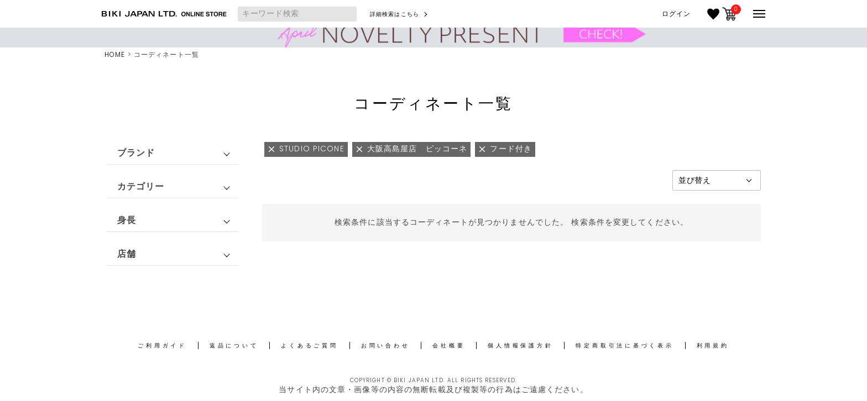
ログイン (676, 13)
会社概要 (448, 345)
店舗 (126, 253)
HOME (115, 54)
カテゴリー (141, 186)
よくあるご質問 (309, 345)
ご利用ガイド (162, 345)
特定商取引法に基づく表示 (624, 345)
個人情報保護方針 (520, 345)
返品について (234, 345)
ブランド (136, 152)
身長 (126, 220)
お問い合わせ (385, 345)
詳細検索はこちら (394, 14)
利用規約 (713, 345)
